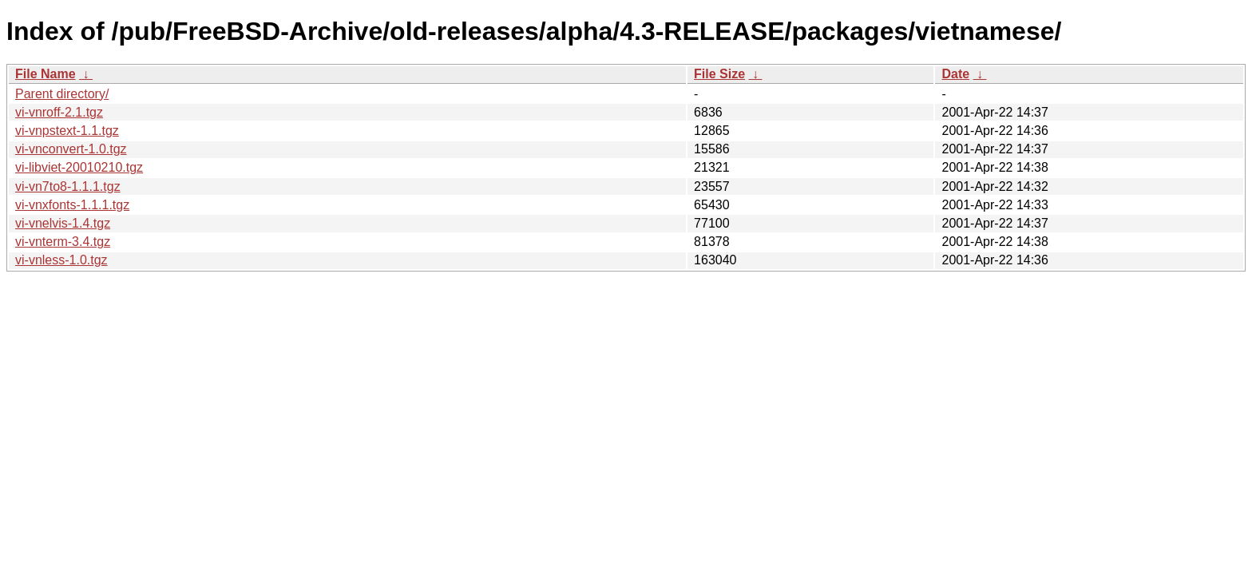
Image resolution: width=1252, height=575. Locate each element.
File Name (45, 74)
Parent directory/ (62, 94)
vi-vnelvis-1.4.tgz (62, 223)
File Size (719, 74)
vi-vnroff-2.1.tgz (59, 112)
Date (955, 74)
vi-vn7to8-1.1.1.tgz (68, 186)
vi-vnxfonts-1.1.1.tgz (72, 205)
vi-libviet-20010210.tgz (79, 167)
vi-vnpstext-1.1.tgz (67, 130)
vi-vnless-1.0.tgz (61, 260)
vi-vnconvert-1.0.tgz (71, 149)
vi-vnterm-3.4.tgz (62, 241)
